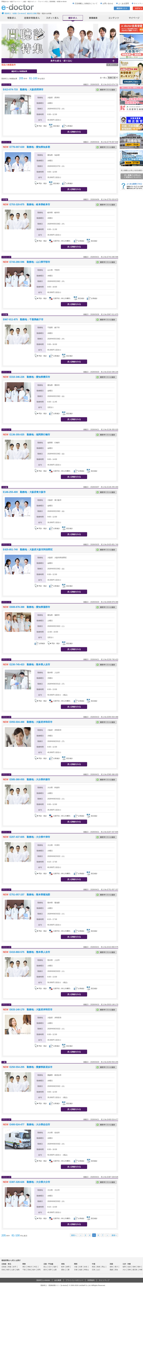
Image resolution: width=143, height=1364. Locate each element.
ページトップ (137, 1352)
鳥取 (93, 1267)
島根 (98, 1267)
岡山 (103, 1267)
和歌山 (86, 1269)
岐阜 (62, 1267)
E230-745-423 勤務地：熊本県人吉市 (29, 664)
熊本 (139, 1267)
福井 (55, 1267)
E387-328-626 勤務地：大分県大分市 (29, 1182)
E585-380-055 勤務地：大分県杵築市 (29, 779)
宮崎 (129, 1269)
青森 (9, 1267)
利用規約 (91, 1280)
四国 (111, 1264)
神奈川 (29, 1267)
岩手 (14, 1267)
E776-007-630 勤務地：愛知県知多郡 (29, 147)
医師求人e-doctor (43, 1280)
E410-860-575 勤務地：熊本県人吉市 (29, 952)
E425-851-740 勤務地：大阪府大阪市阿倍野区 (28, 549)
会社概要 (57, 1280)
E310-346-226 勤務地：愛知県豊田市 (29, 377)
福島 (18, 1269)
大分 (124, 1269)
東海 (62, 1264)
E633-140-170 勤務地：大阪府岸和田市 (30, 1009)
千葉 (24, 1269)
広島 (93, 1269)
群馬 (39, 1269)
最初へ (73, 1235)
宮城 (3, 1269)
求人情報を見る (74, 132)
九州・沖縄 (127, 1264)
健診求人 (73, 18)
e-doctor (17, 7)
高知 (116, 1269)
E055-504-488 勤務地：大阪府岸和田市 (30, 722)
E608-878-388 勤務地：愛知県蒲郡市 (29, 607)
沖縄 (140, 1269)
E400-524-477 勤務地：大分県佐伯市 (29, 1124)
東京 (24, 1267)
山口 (98, 1269)
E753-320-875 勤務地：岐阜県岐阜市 (29, 204)
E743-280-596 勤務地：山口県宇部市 (29, 262)
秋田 (8, 1269)
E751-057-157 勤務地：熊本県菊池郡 (29, 894)
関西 (75, 1264)
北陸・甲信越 (48, 1264)
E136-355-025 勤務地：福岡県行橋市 (29, 434)
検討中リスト (122, 8)
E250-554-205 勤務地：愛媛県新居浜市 (30, 1067)
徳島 (111, 1267)
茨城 (29, 1269)
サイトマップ (104, 1280)
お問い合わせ (108, 3)
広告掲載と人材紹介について (86, 3)
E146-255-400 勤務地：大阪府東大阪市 (24, 492)
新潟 (45, 1269)
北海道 (3, 1267)
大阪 (75, 1267)
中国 (93, 1264)
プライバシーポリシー (74, 1280)
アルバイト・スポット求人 (52, 18)
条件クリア (113, 65)
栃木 (34, 1269)
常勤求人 (11, 18)
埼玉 (35, 1267)
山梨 (55, 1269)
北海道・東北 (6, 1264)
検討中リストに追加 (106, 89)
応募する (102, 132)
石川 (50, 1267)
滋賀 (80, 1269)
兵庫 (80, 1267)
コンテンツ (114, 18)
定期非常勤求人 (32, 18)
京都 (75, 1269)
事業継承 (93, 18)
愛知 (62, 1269)
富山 (45, 1267)
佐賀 (129, 1267)
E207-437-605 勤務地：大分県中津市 (29, 837)
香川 (116, 1267)
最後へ (114, 1235)
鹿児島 (134, 1269)
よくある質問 (123, 3)
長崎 (134, 1267)
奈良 (85, 1267)
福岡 (124, 1267)
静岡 (67, 1267)
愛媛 (111, 1269)
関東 (24, 1264)
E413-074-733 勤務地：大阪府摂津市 (23, 89)
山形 (13, 1269)
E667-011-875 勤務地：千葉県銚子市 (23, 319)
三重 (67, 1269)
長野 (50, 1269)
